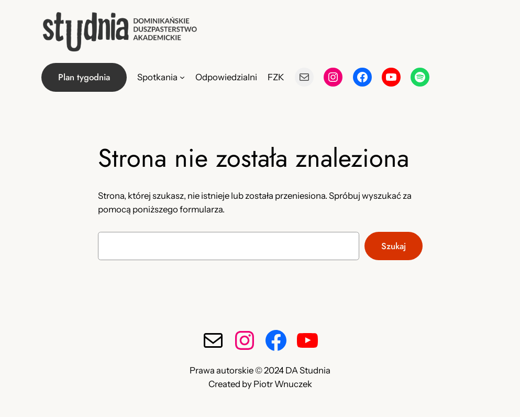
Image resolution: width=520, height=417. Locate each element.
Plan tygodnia (84, 77)
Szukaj (393, 246)
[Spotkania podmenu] (182, 77)
